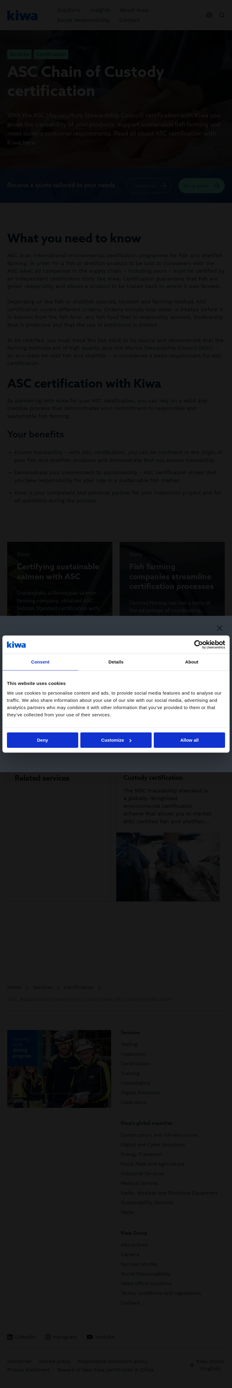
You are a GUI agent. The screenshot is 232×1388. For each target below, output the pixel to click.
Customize (116, 740)
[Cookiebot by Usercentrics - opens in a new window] (198, 644)
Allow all (189, 740)
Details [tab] (116, 661)
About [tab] (191, 661)
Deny (42, 740)
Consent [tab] (40, 661)
